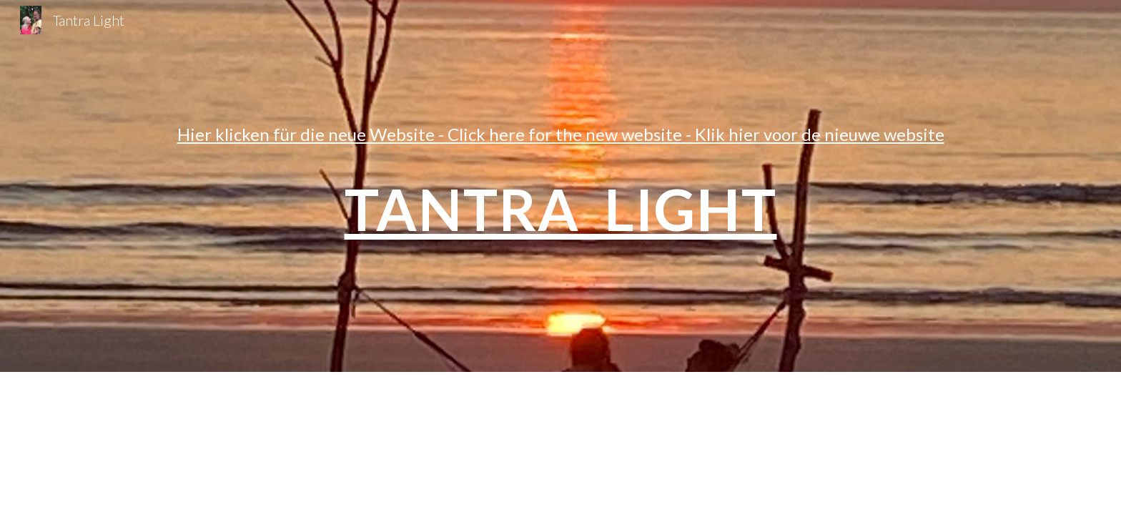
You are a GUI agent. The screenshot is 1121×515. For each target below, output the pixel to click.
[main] (560, 185)
